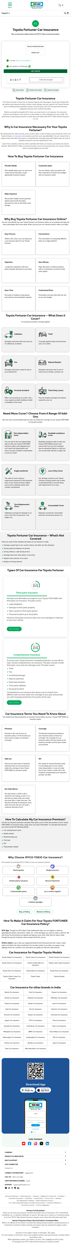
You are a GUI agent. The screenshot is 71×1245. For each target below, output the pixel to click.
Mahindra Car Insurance (59, 998)
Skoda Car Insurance (35, 1003)
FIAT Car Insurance (35, 1020)
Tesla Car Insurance (12, 1048)
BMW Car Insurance (35, 1032)
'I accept (20, 60)
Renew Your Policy (51, 90)
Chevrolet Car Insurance (59, 1015)
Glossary (36, 1196)
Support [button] (5, 13)
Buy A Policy (18, 90)
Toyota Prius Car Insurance (59, 971)
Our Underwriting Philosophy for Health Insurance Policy (27, 1203)
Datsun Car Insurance (59, 992)
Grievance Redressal (12, 1196)
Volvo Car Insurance (59, 1026)
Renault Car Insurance (35, 998)
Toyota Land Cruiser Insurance (59, 963)
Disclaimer (29, 1198)
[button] (60, 5)
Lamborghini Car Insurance (35, 1037)
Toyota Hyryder (59, 976)
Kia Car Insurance (35, 1009)
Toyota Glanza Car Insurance (12, 957)
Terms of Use (49, 1198)
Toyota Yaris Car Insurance (12, 971)
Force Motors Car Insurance (59, 1032)
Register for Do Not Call (48, 1196)
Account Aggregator (42, 1205)
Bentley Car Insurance (35, 1043)
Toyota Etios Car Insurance (35, 971)
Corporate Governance (16, 1198)
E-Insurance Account (28, 1205)
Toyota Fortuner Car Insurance (59, 957)
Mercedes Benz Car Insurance (35, 1048)
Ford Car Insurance (35, 992)
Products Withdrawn (54, 1203)
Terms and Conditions (23, 60)
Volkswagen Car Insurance (12, 1037)
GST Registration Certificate (26, 1200)
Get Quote (35, 71)
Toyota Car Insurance (11, 1003)
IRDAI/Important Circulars (44, 1200)
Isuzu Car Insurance (59, 1003)
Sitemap (58, 1198)
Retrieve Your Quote (34, 90)
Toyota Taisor (35, 976)
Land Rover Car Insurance (35, 1026)
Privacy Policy (38, 1198)
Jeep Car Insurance (59, 1043)
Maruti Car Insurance (12, 992)
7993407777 (29, 1173)
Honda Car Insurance (12, 998)
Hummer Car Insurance (59, 1009)
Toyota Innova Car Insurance (12, 963)
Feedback (61, 1196)
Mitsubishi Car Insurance (11, 1032)
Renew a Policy (43, 912)
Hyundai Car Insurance (12, 1026)
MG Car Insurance (59, 1037)
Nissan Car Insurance (35, 1015)
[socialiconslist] (6, 1188)
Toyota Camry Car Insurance (35, 957)
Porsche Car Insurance (12, 1015)
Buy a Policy (14, 629)
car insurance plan (19, 136)
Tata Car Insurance (59, 1020)
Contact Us (9, 1168)
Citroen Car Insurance (11, 1043)
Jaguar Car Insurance (11, 1020)
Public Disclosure (26, 1196)
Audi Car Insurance (11, 1009)
